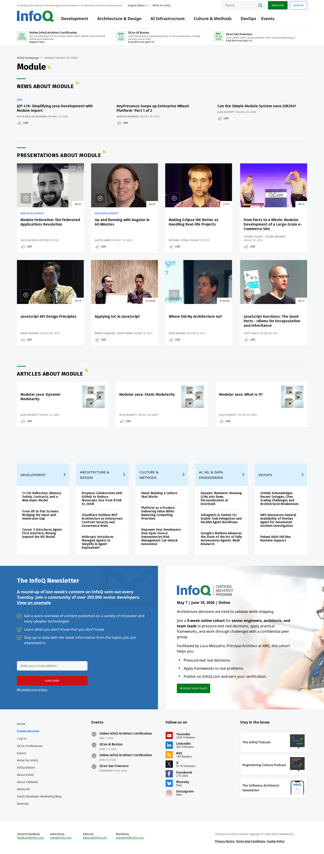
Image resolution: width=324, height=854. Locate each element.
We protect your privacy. (32, 690)
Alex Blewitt (226, 112)
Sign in (298, 5)
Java (19, 99)
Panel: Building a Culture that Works (159, 495)
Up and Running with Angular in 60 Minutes (122, 222)
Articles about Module (50, 374)
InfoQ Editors (26, 767)
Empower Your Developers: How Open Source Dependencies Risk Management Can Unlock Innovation (161, 537)
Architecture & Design (119, 18)
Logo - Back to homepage (35, 16)
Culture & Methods (213, 18)
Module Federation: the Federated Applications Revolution (50, 222)
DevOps (248, 18)
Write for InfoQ (27, 760)
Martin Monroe (128, 116)
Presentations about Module (59, 155)
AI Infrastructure (168, 18)
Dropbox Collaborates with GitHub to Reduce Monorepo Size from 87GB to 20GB (102, 498)
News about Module (45, 86)
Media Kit (23, 789)
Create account (28, 731)
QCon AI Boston (110, 744)
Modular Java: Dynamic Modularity (40, 396)
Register (278, 5)
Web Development (32, 213)
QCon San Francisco (114, 766)
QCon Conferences (30, 746)
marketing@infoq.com (130, 838)
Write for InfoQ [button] (161, 5)
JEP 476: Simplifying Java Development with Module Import (55, 108)
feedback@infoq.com (30, 838)
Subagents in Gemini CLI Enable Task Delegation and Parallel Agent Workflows (221, 518)
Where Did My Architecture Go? (195, 316)
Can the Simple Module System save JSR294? (256, 106)
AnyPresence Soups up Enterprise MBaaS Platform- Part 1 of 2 (153, 108)
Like (25, 122)
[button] (52, 680)
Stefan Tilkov (253, 236)
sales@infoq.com (61, 838)
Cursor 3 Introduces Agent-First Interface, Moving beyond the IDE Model (42, 533)
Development (74, 18)
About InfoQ (25, 775)
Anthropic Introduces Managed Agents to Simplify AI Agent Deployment (97, 542)
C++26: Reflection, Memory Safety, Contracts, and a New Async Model (41, 496)
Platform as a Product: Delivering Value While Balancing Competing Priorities (158, 513)
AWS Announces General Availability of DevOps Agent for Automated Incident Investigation (278, 520)
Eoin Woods (177, 333)
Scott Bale (251, 333)
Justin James (103, 240)
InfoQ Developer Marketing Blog (39, 796)
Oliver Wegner (275, 236)
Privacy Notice (224, 841)
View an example (34, 602)
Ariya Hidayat (29, 333)
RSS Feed (50, 67)
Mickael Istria (179, 240)
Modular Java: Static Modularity (147, 394)
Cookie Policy (276, 841)
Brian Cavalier (105, 333)
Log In (22, 738)
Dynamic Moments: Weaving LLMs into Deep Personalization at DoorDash (221, 498)
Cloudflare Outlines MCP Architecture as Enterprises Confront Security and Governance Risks (102, 520)
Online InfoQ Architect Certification (125, 733)
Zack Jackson (29, 240)
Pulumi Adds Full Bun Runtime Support (275, 538)
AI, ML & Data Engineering (211, 475)
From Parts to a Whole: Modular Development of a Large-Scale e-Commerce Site (273, 224)
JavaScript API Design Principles (48, 316)
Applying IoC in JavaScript (117, 316)
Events (267, 18)
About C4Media (27, 782)
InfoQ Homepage (28, 58)
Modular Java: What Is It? (241, 394)
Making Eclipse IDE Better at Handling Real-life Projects (193, 222)
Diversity (23, 803)
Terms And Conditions (251, 841)
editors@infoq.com (95, 838)
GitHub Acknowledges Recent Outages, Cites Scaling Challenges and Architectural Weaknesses (279, 498)
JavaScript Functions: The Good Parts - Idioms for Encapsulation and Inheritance (272, 321)
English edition (136, 5)
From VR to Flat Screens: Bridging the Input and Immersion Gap (40, 515)
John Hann (125, 333)
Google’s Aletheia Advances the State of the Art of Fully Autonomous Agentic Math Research (221, 538)
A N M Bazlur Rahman (32, 116)
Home (21, 724)
